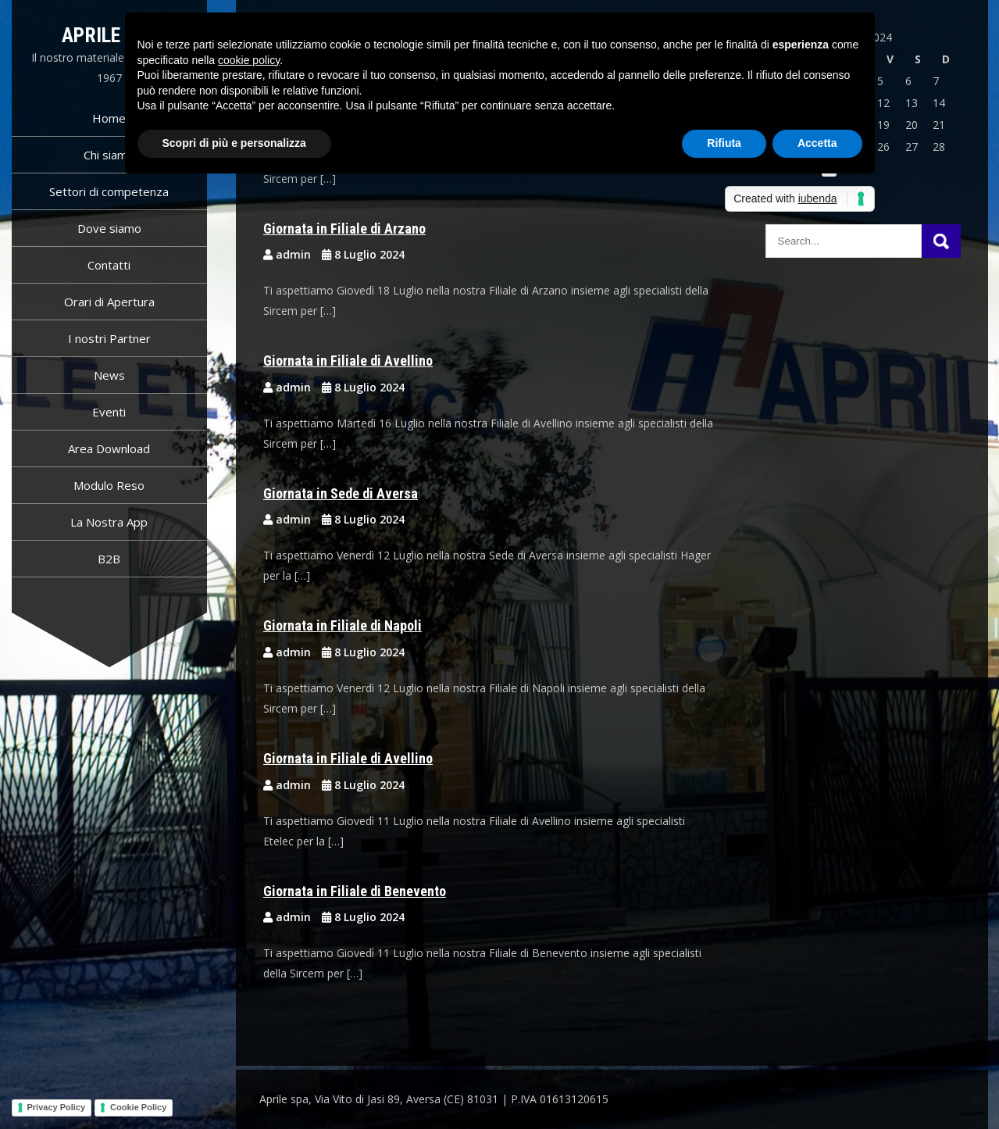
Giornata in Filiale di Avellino (348, 360)
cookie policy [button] (249, 60)
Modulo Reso (108, 485)
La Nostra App (109, 522)
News (109, 375)
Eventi (109, 412)
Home (109, 118)
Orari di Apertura (109, 301)
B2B (109, 558)
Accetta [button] (817, 143)
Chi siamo (109, 155)
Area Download (109, 448)
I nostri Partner (109, 338)
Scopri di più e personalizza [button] (234, 143)
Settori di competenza (109, 191)
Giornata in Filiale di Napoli (342, 625)
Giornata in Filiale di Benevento (354, 891)
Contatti (108, 265)
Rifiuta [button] (724, 143)
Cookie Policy (138, 1107)
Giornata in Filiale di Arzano (344, 228)
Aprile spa (109, 35)
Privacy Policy (56, 1107)
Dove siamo (109, 228)
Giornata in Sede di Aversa (340, 493)
